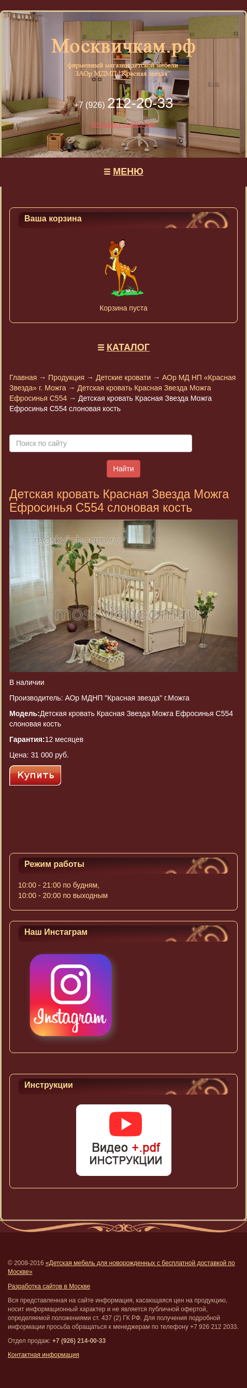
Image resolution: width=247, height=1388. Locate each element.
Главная (23, 377)
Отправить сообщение (123, 124)
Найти (123, 469)
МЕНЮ (128, 171)
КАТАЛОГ (128, 347)
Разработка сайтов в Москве (49, 1286)
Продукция (66, 377)
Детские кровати (123, 377)
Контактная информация (43, 1354)
